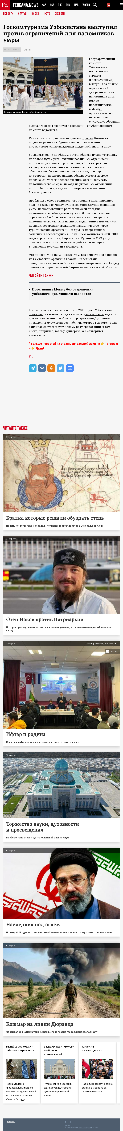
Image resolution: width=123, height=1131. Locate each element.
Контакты (11, 1121)
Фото (47, 13)
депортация (95, 255)
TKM (68, 5)
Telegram (111, 343)
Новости (8, 13)
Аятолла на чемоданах (92, 1048)
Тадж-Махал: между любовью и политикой (59, 1050)
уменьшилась (94, 314)
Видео (35, 13)
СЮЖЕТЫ (60, 13)
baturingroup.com (85, 1127)
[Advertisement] (61, 401)
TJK (60, 5)
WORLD (86, 5)
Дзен (39, 348)
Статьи (22, 13)
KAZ (44, 5)
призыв (87, 138)
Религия (27, 50)
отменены (36, 314)
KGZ (52, 5)
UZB (76, 5)
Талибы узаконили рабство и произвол (20, 1048)
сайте (37, 130)
